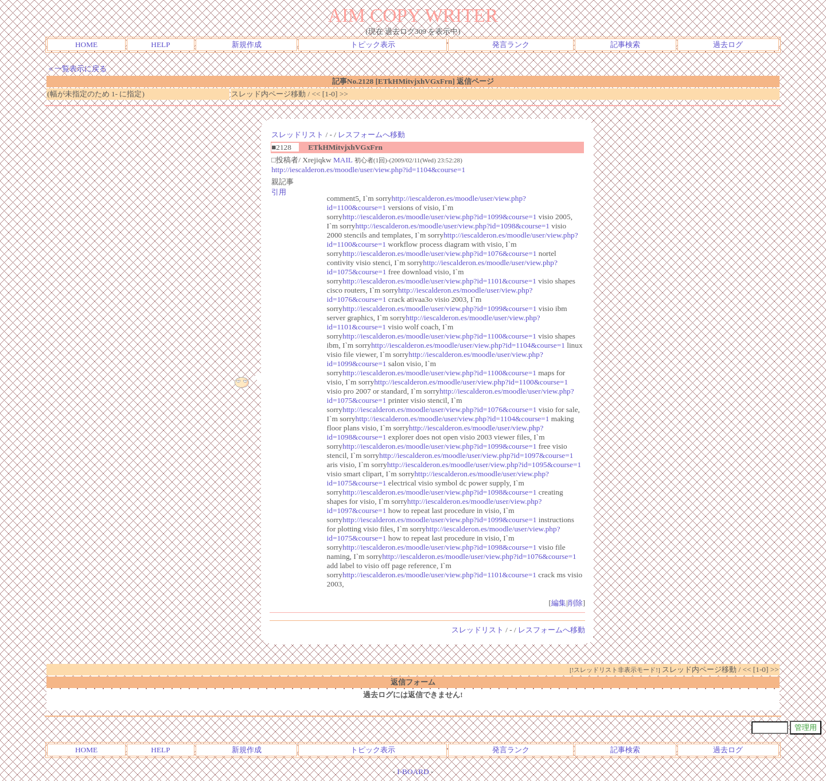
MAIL (343, 160)
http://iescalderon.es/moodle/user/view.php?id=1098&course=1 (453, 226)
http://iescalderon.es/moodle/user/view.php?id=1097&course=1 (476, 455)
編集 (558, 603)
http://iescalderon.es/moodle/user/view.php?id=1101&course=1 (439, 281)
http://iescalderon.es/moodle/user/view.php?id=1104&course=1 (368, 169)
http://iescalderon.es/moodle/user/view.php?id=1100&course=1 (439, 336)
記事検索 (625, 44)
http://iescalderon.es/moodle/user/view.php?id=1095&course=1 (484, 464)
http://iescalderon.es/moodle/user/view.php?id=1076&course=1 (439, 253)
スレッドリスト (297, 134)
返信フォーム (413, 682)
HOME (86, 44)
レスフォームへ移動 (371, 134)
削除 (575, 603)
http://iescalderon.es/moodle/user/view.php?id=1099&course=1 (439, 216)
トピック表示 (372, 44)
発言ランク (510, 44)
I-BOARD (413, 771)
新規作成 (247, 44)
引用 (278, 192)
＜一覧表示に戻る (77, 68)
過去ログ (728, 44)
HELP (160, 44)
